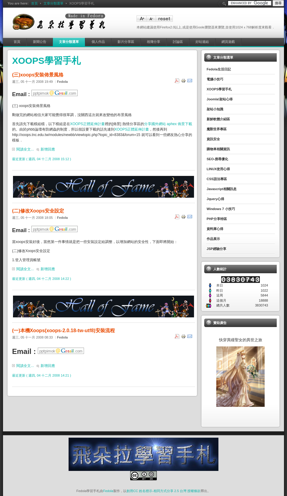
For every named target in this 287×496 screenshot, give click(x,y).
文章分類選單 (53, 3)
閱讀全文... (25, 149)
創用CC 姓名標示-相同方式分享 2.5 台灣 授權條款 (164, 491)
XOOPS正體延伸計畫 (87, 124)
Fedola (108, 491)
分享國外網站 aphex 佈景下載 (168, 124)
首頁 (34, 3)
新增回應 (47, 149)
